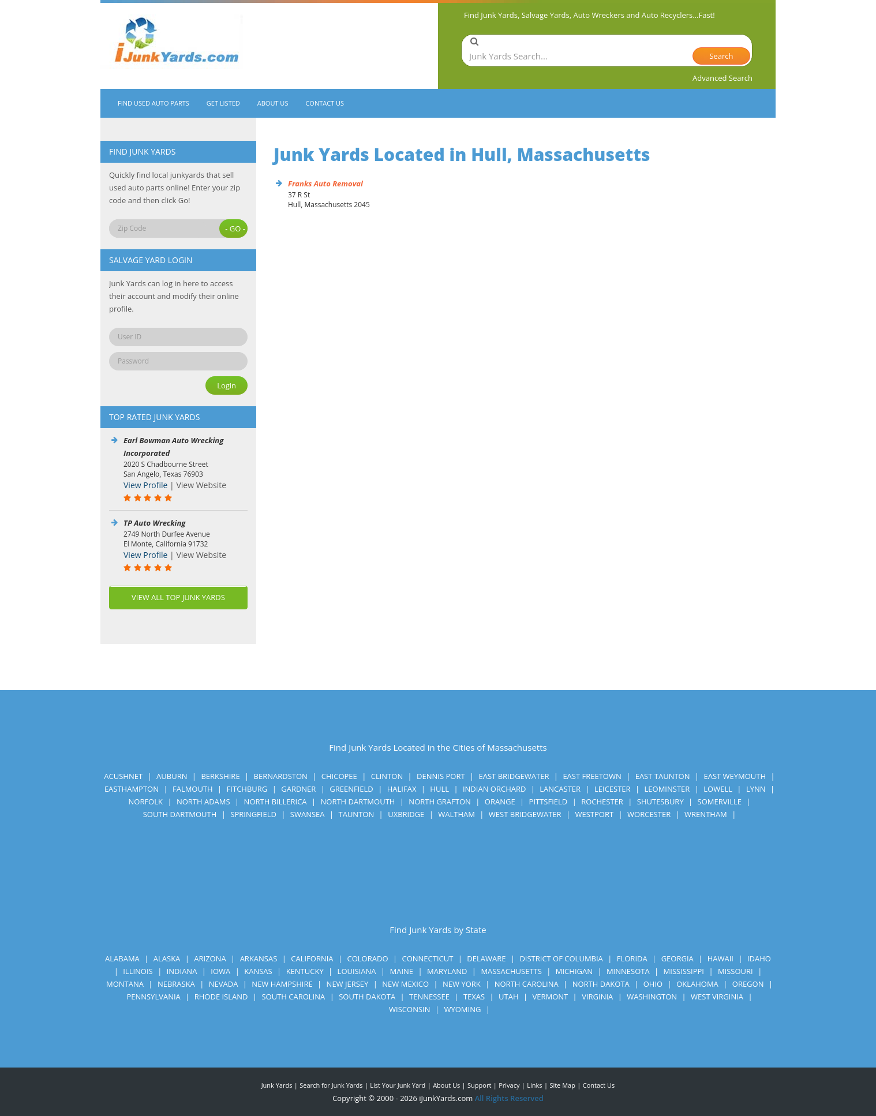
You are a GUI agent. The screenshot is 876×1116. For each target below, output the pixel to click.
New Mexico (405, 984)
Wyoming (462, 1009)
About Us (446, 1085)
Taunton (357, 814)
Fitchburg (247, 789)
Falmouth (193, 789)
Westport (594, 814)
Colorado (367, 958)
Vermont (550, 996)
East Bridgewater (514, 776)
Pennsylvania (153, 996)
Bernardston (281, 776)
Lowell (717, 789)
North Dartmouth (357, 801)
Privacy (509, 1085)
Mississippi (684, 971)
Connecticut (427, 958)
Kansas (258, 971)
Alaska (167, 958)
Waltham (456, 814)
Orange (500, 801)
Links (534, 1085)
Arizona (210, 958)
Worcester (649, 814)
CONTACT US (324, 103)
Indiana (182, 971)
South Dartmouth (180, 814)
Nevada (223, 984)
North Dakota (601, 984)
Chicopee (339, 776)
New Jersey (348, 984)
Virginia (597, 996)
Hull (439, 789)
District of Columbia (560, 958)
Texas (474, 996)
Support (479, 1085)
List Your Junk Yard (397, 1085)
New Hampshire (282, 984)
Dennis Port (441, 776)
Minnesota (628, 971)
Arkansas (259, 958)
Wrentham (705, 814)
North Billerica (275, 801)
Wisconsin (409, 1009)
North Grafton (440, 801)
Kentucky (305, 971)
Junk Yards (277, 1085)
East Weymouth (734, 776)
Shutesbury (660, 801)
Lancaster (560, 789)
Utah (508, 996)
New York (462, 984)
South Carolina (293, 996)
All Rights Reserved (509, 1098)
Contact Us (599, 1085)
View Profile (145, 485)
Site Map (562, 1085)
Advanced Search (722, 78)
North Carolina (527, 984)
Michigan (574, 971)
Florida (632, 958)
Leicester (612, 789)
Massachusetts (511, 971)
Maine (402, 971)
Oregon (748, 984)
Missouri (735, 971)
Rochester (602, 801)
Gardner (298, 789)
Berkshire (220, 776)
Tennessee (429, 996)
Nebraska (176, 984)
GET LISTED (223, 103)
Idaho (759, 958)
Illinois (138, 971)
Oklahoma (697, 984)
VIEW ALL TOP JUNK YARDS (178, 597)
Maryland (447, 971)
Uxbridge (406, 814)
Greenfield (351, 789)
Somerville (720, 801)
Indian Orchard (494, 789)
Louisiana (357, 971)
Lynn (756, 789)
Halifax (402, 789)
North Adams (203, 801)
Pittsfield (548, 801)
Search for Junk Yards (331, 1085)
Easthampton (131, 789)
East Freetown (592, 776)
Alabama (122, 958)
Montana (125, 984)
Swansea (307, 814)
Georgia (677, 958)
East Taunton (662, 776)
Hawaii (720, 958)
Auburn (171, 776)
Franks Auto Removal (325, 183)
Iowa (220, 971)
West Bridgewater (525, 814)
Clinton (387, 776)
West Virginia (717, 996)
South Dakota (367, 996)
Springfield (253, 814)
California (312, 958)
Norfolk (145, 801)
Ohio (652, 984)
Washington (652, 996)
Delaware (486, 958)
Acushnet (123, 776)
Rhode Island (221, 996)
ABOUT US (273, 103)
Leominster (667, 789)
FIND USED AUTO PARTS (153, 103)
